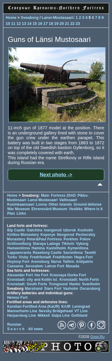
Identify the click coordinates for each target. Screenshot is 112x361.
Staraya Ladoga (46, 244)
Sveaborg (30, 17)
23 (78, 23)
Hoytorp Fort (18, 262)
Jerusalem (34, 266)
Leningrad (81, 306)
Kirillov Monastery (23, 235)
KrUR (65, 306)
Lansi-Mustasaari (57, 17)
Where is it (93, 209)
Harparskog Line (21, 315)
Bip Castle (16, 230)
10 (8, 23)
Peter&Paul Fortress (44, 239)
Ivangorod (53, 230)
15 (35, 23)
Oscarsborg (90, 288)
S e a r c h (15, 329)
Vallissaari (68, 200)
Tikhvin (68, 244)
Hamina (38, 248)
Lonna (41, 204)
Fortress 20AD (63, 195)
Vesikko (76, 209)
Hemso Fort (17, 297)
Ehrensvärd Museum (49, 209)
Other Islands (60, 204)
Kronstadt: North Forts (79, 279)
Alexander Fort (20, 275)
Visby (23, 257)
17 (45, 23)
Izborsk (69, 230)
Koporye (47, 235)
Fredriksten (63, 257)
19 (56, 23)
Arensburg (40, 262)
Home (11, 17)
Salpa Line (60, 315)
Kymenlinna (78, 248)
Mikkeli (44, 315)
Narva (56, 262)
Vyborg (82, 244)
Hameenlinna (18, 248)
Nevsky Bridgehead (56, 311)
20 (61, 23)
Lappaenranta (19, 253)
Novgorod (65, 235)
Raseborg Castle (47, 253)
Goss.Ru (97, 337)
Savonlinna (73, 253)
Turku (12, 257)
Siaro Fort (53, 288)
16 (40, 23)
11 (13, 23)
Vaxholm (70, 288)
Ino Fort (41, 275)
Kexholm (85, 230)
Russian (14, 324)
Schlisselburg (19, 244)
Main (45, 195)
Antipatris (84, 262)
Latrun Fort (54, 266)
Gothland (79, 315)
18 (51, 23)
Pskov (85, 239)
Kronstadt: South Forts (27, 284)
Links (21, 213)
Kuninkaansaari (20, 204)
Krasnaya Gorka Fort (68, 275)
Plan (11, 213)
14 (29, 23)
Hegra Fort (83, 257)
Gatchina (34, 230)
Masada (72, 266)
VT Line (81, 311)
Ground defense (87, 204)
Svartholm (91, 284)
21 (67, 23)
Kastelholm (56, 248)
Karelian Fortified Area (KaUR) (33, 306)
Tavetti (90, 253)
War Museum (19, 209)
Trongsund (58, 284)
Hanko (74, 284)
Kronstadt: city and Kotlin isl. (32, 279)
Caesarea (15, 266)
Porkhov (71, 239)
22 (72, 23)
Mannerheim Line (22, 311)
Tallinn (68, 262)
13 (24, 23)
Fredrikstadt (40, 257)
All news (35, 329)
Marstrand (33, 288)
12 (18, 23)
